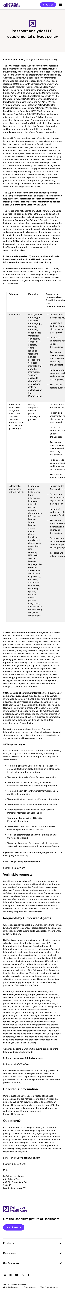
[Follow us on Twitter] (22, 1274)
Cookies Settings (49, 1287)
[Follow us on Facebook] (28, 1274)
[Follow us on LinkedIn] (4, 1274)
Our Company (11, 1263)
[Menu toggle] (60, 5)
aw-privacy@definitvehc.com (28, 1058)
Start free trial (13, 1227)
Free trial (48, 5)
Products (8, 1243)
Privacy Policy (14, 1149)
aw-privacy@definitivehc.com (25, 862)
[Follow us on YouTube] (17, 1274)
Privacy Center (30, 1287)
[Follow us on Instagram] (10, 1274)
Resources (9, 1253)
